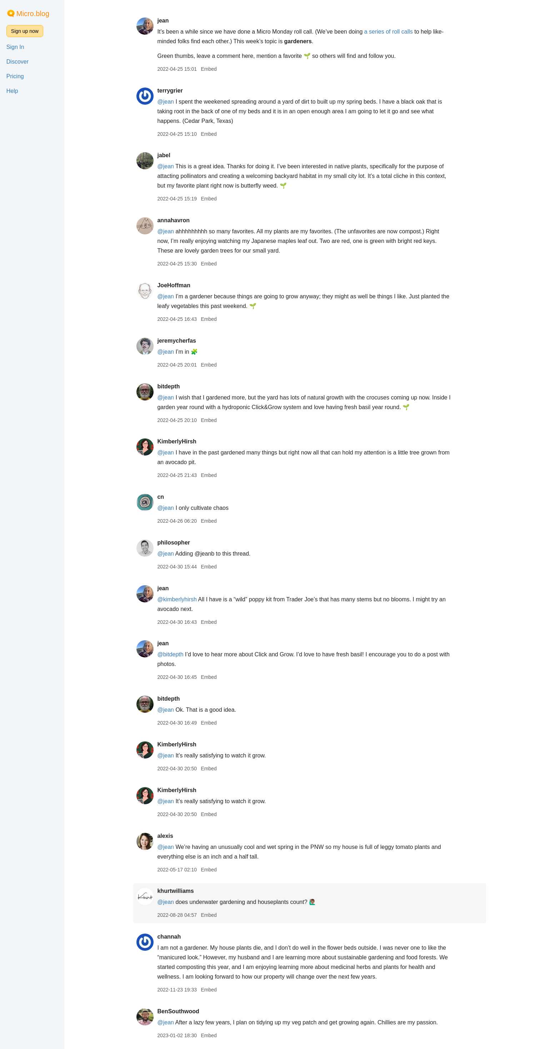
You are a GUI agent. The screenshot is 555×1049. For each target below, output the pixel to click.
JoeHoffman (173, 285)
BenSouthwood (178, 1011)
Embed (208, 69)
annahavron (173, 220)
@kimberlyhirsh (176, 599)
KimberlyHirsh (176, 441)
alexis (165, 836)
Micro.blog (32, 14)
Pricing (15, 76)
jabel (163, 155)
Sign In (15, 47)
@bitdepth (170, 654)
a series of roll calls (388, 32)
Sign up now (25, 31)
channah (169, 937)
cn (160, 497)
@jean (165, 102)
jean (163, 21)
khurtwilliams (175, 891)
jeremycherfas (176, 341)
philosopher (173, 543)
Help (12, 91)
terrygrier (169, 91)
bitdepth (168, 386)
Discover (17, 62)
